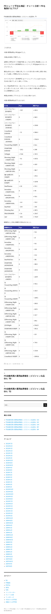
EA (22, 364)
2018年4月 (9, 547)
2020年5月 (9, 506)
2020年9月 (9, 496)
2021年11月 (9, 463)
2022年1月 (9, 458)
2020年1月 (9, 516)
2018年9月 (9, 542)
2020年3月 (9, 511)
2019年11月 (9, 520)
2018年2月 (9, 552)
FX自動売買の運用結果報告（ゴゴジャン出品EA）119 (22, 427)
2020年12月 (9, 489)
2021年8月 (9, 470)
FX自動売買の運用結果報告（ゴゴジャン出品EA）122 (22, 420)
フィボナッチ (10, 597)
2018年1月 (9, 554)
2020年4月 (9, 508)
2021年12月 (9, 460)
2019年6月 (9, 525)
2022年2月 (9, 455)
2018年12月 (9, 535)
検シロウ (9, 364)
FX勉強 (8, 583)
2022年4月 (9, 451)
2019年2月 (9, 532)
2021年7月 (9, 472)
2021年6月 (9, 475)
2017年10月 (9, 561)
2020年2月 (9, 513)
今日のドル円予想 (11, 599)
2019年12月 (9, 518)
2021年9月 (9, 467)
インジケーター (10, 592)
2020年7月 (9, 501)
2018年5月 (9, 544)
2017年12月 (9, 556)
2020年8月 (9, 499)
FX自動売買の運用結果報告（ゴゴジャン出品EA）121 (22, 422)
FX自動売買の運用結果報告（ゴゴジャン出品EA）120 (22, 424)
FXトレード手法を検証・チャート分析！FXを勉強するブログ (19, 609)
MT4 (7, 587)
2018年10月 (9, 540)
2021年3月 (9, 482)
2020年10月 (9, 494)
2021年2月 (9, 484)
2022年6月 (9, 446)
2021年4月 (9, 480)
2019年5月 (9, 528)
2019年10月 (9, 523)
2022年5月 (9, 448)
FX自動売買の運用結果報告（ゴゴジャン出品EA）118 (22, 429)
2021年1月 (9, 487)
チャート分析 (10, 595)
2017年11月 (9, 559)
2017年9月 (9, 564)
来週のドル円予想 (11, 602)
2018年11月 (9, 537)
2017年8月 (9, 566)
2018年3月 (9, 549)
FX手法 (8, 585)
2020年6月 (9, 504)
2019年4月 (9, 530)
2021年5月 (9, 477)
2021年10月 (9, 465)
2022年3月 (9, 453)
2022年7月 (9, 443)
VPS (7, 590)
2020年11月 (9, 492)
